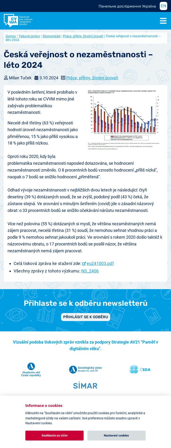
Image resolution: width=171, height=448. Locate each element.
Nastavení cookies (116, 435)
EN (163, 6)
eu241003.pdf (100, 263)
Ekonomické (51, 36)
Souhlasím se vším (54, 435)
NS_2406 (90, 270)
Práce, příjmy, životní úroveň (83, 36)
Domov (11, 36)
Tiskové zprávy (29, 36)
